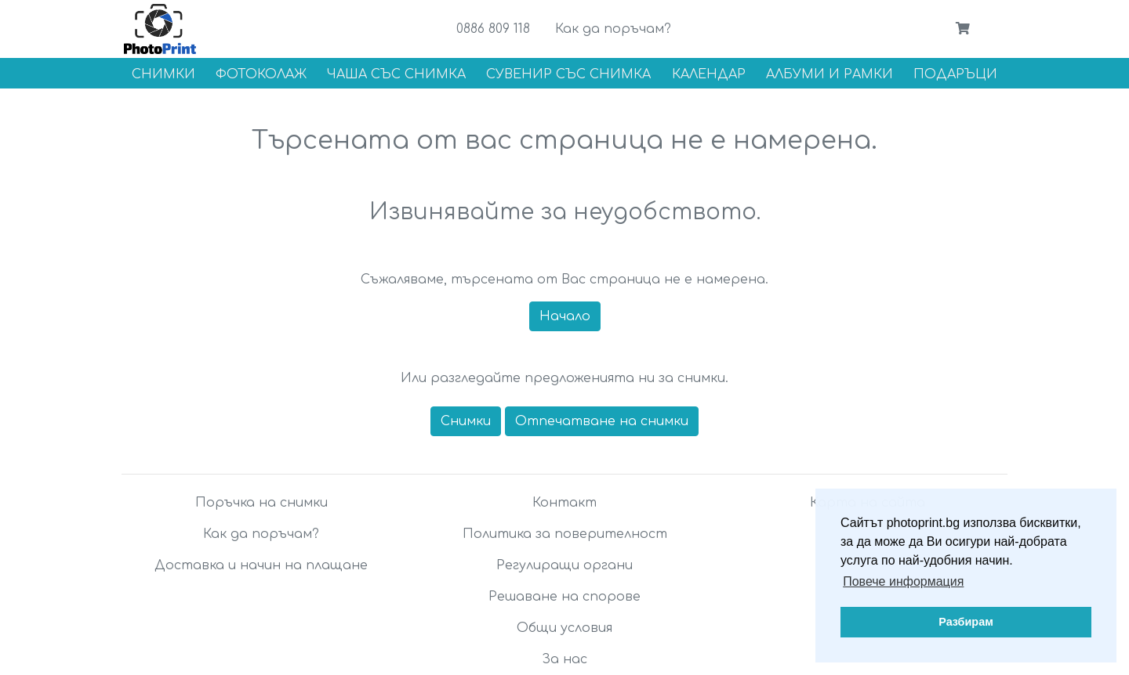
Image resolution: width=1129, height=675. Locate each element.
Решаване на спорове (564, 597)
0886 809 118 (493, 29)
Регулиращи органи (564, 565)
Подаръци (955, 74)
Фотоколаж (261, 74)
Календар (709, 74)
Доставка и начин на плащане (261, 565)
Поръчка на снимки (261, 503)
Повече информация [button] (903, 581)
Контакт (564, 503)
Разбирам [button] (965, 621)
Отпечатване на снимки (601, 421)
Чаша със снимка (396, 74)
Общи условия (564, 628)
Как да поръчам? (613, 29)
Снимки (163, 74)
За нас (564, 659)
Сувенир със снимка (568, 74)
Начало (564, 316)
